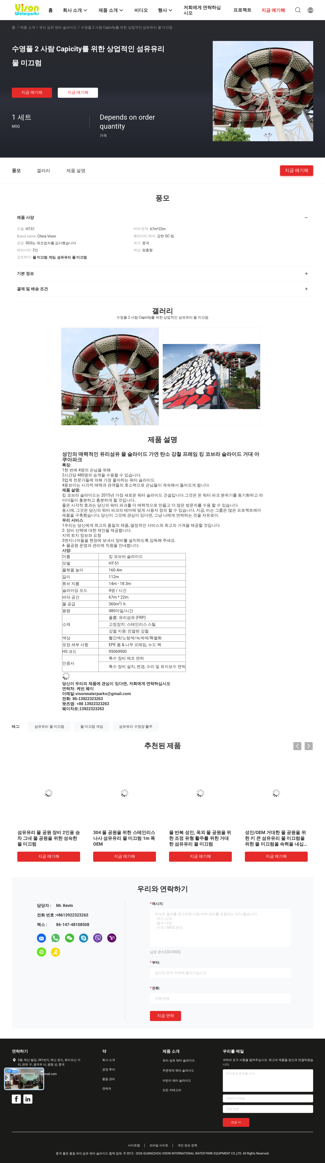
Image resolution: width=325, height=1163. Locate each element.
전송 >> (236, 1122)
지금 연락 (165, 1015)
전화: (156, 988)
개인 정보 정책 (187, 1145)
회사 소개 (108, 1060)
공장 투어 (108, 1069)
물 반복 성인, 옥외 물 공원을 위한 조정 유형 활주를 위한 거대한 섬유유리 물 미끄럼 (200, 838)
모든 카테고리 (171, 1090)
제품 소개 (27, 27)
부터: (156, 962)
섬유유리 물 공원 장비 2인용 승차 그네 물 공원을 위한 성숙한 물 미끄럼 (48, 838)
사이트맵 (134, 1145)
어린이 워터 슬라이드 (176, 1080)
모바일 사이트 (158, 1145)
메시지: (158, 904)
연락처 (106, 1088)
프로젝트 (242, 10)
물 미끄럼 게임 (91, 726)
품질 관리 (108, 1079)
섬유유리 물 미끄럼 (49, 726)
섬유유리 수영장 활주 (135, 726)
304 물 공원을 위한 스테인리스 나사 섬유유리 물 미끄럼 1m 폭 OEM (124, 838)
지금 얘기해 (31, 92)
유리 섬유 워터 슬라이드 (58, 27)
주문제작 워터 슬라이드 (178, 1070)
